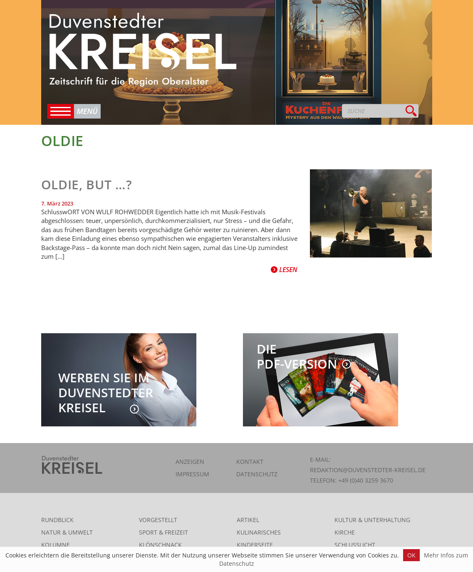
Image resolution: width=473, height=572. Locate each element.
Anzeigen (190, 462)
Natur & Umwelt (67, 532)
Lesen (284, 269)
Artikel (248, 520)
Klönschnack (160, 545)
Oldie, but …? (86, 184)
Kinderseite (255, 545)
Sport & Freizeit (163, 532)
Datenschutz (256, 474)
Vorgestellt (158, 520)
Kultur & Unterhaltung (372, 520)
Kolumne (55, 545)
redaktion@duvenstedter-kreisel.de (368, 470)
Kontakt (249, 462)
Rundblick (57, 520)
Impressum (192, 474)
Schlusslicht (354, 545)
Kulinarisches (259, 532)
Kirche (344, 532)
